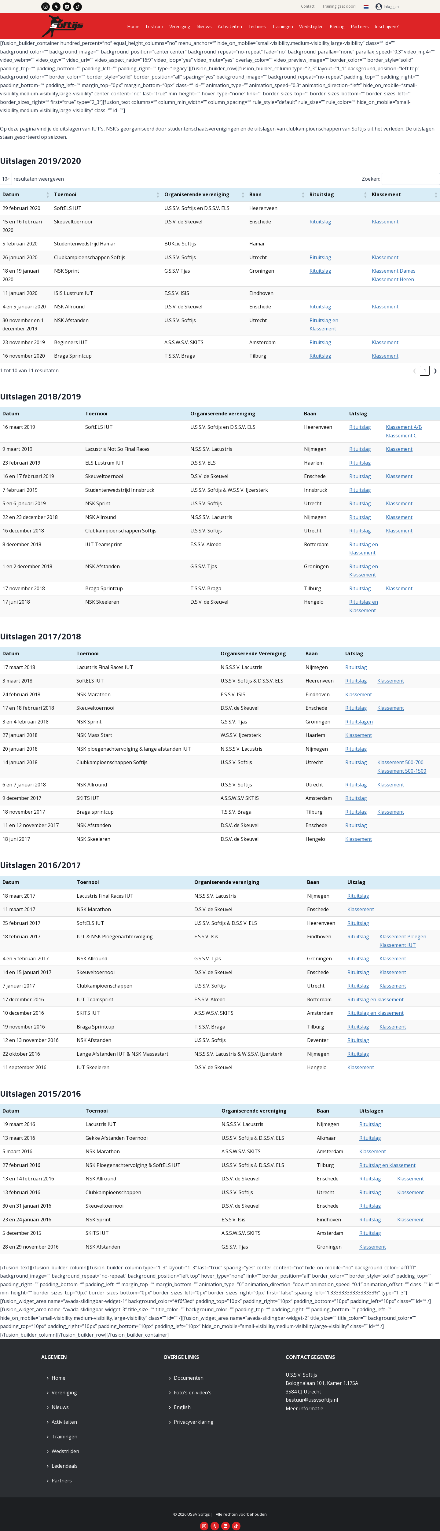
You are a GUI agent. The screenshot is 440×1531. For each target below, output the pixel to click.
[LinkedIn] (67, 6)
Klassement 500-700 (400, 754)
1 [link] (414, 362)
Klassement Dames (403, 262)
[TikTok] (77, 6)
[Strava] (56, 6)
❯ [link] (435, 362)
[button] (99, 194)
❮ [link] (404, 362)
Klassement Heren (402, 270)
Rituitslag (349, 221)
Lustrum (154, 26)
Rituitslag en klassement (375, 991)
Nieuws (204, 26)
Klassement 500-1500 (401, 762)
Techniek (257, 26)
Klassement (394, 221)
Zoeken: (371, 178)
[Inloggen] (387, 6)
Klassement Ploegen (403, 928)
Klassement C (401, 427)
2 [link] (425, 362)
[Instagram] (45, 6)
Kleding (337, 26)
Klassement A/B (404, 418)
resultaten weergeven (38, 178)
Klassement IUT (398, 936)
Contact (307, 6)
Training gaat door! (339, 6)
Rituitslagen (359, 713)
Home (133, 26)
